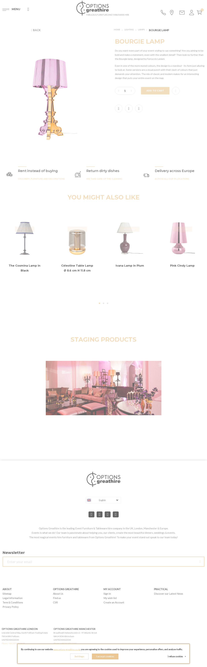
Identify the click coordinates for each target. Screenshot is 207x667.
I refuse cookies (178, 657)
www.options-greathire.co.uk (66, 650)
